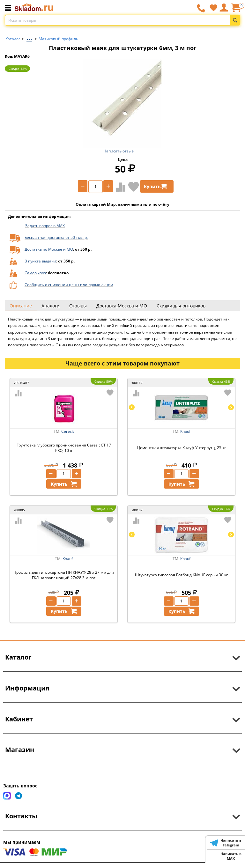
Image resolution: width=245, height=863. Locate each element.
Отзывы (78, 306)
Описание (21, 306)
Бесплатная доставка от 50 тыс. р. (56, 237)
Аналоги (50, 306)
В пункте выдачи (40, 261)
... (29, 37)
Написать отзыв (118, 151)
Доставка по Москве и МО (49, 249)
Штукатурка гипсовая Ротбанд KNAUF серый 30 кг (181, 575)
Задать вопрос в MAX (45, 225)
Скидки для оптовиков (181, 306)
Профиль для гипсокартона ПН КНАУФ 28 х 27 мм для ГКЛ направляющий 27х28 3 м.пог (63, 575)
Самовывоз (35, 273)
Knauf (185, 431)
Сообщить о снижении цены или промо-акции (69, 284)
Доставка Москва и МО (121, 306)
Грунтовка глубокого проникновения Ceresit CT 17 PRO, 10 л (64, 447)
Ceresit (67, 431)
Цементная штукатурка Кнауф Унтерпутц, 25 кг (181, 447)
